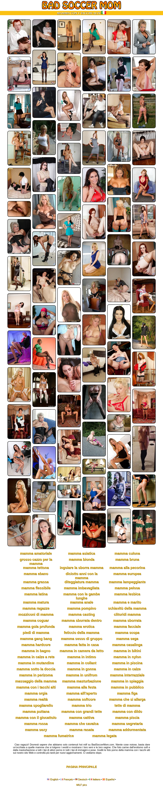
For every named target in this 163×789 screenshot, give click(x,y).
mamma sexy (36, 730)
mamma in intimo (81, 657)
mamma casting (81, 614)
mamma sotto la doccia (35, 669)
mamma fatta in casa (81, 645)
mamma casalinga (127, 645)
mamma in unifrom (81, 675)
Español (110, 779)
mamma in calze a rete (35, 657)
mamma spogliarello (36, 705)
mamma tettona (36, 568)
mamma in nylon (127, 657)
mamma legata (104, 736)
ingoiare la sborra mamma (81, 568)
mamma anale (81, 602)
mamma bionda (81, 559)
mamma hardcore (36, 645)
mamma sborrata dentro (81, 620)
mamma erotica (81, 626)
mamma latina (35, 594)
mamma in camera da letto (81, 651)
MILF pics (81, 785)
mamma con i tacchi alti (36, 687)
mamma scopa (127, 633)
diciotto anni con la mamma (82, 576)
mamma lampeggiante (127, 582)
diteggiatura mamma (81, 582)
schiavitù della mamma (127, 608)
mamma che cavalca (81, 724)
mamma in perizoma (36, 675)
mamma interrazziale (127, 675)
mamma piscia (127, 718)
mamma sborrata (127, 620)
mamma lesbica (127, 594)
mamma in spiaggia (127, 681)
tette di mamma (127, 705)
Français (68, 779)
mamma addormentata (127, 730)
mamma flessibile (36, 588)
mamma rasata (81, 730)
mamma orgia (36, 693)
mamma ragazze (35, 608)
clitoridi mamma (127, 614)
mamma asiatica (81, 553)
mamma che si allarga (127, 699)
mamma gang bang (36, 639)
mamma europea (127, 574)
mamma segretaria (127, 724)
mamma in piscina (127, 663)
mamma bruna (127, 559)
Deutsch (82, 779)
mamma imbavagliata (81, 588)
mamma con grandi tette (81, 711)
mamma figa (127, 693)
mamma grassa (36, 582)
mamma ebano (36, 574)
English (54, 779)
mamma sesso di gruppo (81, 639)
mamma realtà (36, 699)
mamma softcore (81, 699)
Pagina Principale (81, 766)
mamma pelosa (127, 588)
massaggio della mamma (35, 681)
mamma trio (81, 705)
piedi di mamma (36, 633)
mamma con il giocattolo (35, 718)
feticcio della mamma (81, 633)
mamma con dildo (127, 711)
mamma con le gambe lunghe (81, 596)
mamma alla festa (81, 687)
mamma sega (127, 639)
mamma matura (36, 602)
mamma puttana (35, 711)
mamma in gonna (81, 669)
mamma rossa (36, 724)
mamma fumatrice (59, 736)
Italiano (96, 779)
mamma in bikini (127, 651)
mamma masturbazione (81, 681)
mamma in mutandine (36, 663)
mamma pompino (81, 608)
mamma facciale (127, 626)
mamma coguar (36, 620)
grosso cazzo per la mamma (36, 561)
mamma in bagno (35, 651)
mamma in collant (81, 663)
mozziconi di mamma (35, 614)
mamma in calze (127, 669)
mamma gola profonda (36, 626)
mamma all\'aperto (81, 693)
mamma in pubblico (127, 687)
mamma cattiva (81, 718)
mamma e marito (127, 602)
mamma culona (127, 553)
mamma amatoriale (36, 553)
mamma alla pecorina (127, 568)
